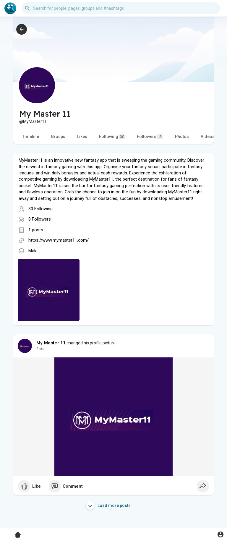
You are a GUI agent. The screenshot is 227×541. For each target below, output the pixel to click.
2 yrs (40, 349)
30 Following (40, 208)
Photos (182, 136)
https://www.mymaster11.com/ (58, 240)
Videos (208, 136)
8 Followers (39, 219)
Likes (82, 136)
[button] (121, 8)
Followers (150, 136)
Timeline (30, 136)
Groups (58, 136)
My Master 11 (51, 343)
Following (112, 136)
